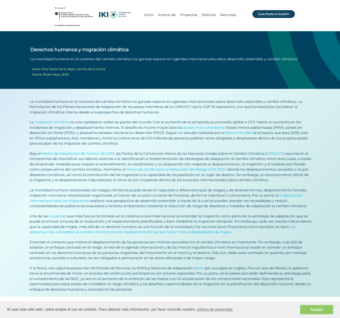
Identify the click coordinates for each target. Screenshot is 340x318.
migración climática (52, 122)
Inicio (149, 15)
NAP (199, 268)
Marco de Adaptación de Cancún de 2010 (78, 153)
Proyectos (188, 15)
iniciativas (57, 216)
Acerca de (167, 15)
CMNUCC (275, 153)
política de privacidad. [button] (215, 309)
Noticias (209, 15)
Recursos (228, 15)
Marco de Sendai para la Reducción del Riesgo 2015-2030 (176, 169)
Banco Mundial (239, 132)
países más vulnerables (203, 127)
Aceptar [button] (316, 309)
